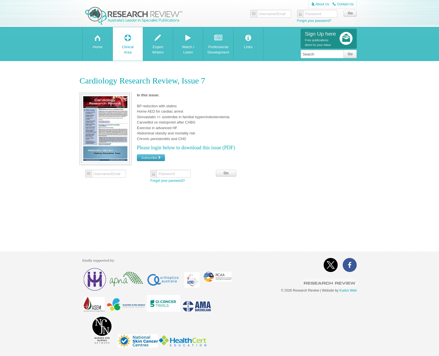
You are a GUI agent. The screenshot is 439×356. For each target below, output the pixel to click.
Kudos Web (348, 290)
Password (313, 14)
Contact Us (343, 4)
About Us (320, 4)
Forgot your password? (314, 21)
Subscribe (151, 157)
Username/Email (271, 14)
